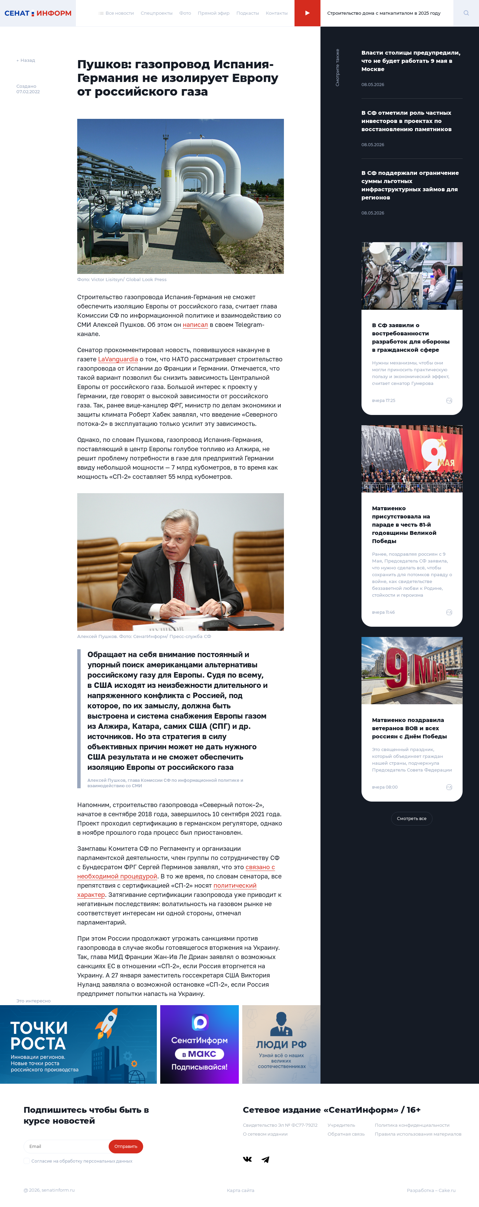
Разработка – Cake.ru (431, 1190)
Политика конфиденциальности (412, 1125)
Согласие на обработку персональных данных (81, 1161)
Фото (185, 13)
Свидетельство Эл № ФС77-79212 (280, 1125)
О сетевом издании (265, 1134)
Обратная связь (346, 1134)
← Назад (25, 60)
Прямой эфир (214, 13)
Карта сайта (241, 1190)
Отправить (125, 1146)
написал (195, 324)
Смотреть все (412, 818)
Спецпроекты (157, 13)
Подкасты (247, 13)
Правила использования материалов (418, 1134)
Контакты (277, 13)
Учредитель (341, 1125)
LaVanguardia (118, 359)
